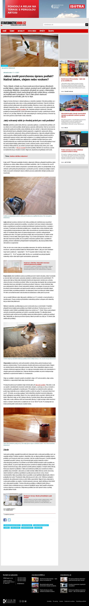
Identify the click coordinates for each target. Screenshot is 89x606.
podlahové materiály (27, 527)
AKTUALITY (21, 31)
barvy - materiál (15, 527)
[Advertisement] (29, 546)
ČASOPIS (51, 31)
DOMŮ (4, 31)
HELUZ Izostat (20, 148)
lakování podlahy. (40, 385)
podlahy (6, 527)
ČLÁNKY (12, 31)
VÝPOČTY (42, 31)
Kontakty (49, 601)
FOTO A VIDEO (32, 31)
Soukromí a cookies (70, 601)
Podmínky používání (81, 601)
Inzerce (61, 601)
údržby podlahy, (21, 109)
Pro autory (55, 601)
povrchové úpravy (27, 525)
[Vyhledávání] (64, 24)
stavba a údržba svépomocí (40, 525)
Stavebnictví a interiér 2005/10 (12, 525)
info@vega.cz (20, 583)
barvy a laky (38, 527)
